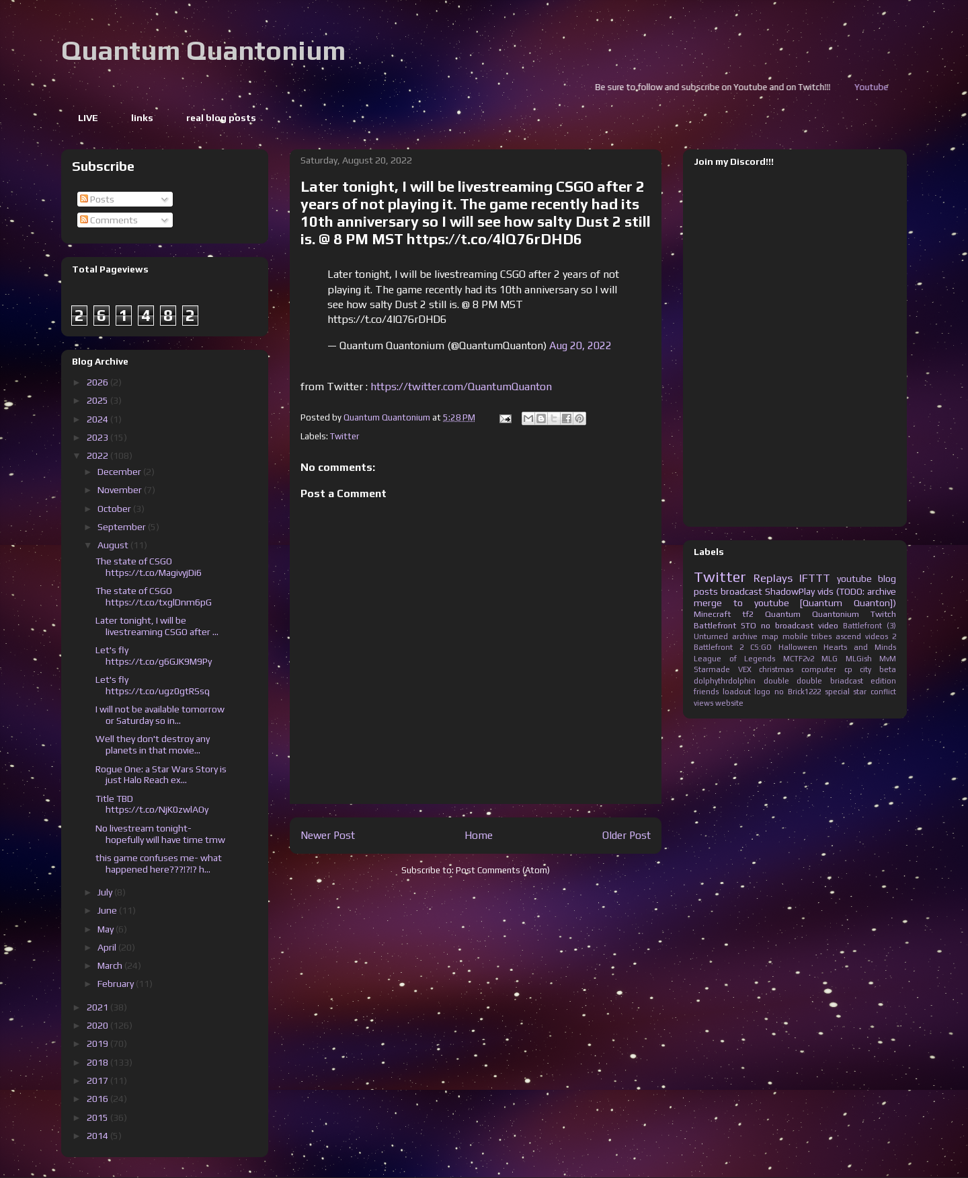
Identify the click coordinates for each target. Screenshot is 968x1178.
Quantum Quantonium (203, 50)
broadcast (741, 591)
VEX (745, 669)
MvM (887, 659)
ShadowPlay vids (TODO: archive (830, 591)
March (110, 965)
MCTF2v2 (798, 659)
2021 (98, 1007)
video (828, 625)
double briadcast (830, 681)
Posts (97, 199)
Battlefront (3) (869, 626)
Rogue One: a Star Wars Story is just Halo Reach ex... (161, 775)
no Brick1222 (797, 692)
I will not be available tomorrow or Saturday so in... (160, 715)
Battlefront (715, 625)
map (770, 636)
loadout (737, 692)
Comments (109, 220)
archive (745, 636)
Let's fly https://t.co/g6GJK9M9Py (153, 656)
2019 (98, 1043)
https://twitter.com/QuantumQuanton (461, 386)
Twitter (344, 436)
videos (876, 636)
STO (748, 625)
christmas (776, 669)
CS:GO (761, 647)
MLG (829, 659)
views (703, 703)
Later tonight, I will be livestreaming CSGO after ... (156, 626)
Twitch (883, 614)
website (729, 703)
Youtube (895, 87)
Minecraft (712, 614)
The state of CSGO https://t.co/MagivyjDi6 (148, 567)
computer (818, 669)
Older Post (626, 835)
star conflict (874, 692)
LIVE (88, 117)
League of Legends (734, 659)
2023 (98, 437)
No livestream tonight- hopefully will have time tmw (160, 834)
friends (706, 692)
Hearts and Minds (859, 647)
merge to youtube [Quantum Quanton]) (795, 602)
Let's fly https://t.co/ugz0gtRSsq (152, 685)
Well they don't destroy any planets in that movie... (152, 744)
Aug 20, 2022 (580, 345)
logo (762, 692)
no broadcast (787, 625)
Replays (773, 578)
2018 (98, 1062)
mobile (795, 636)
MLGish (859, 659)
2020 (98, 1025)
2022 (98, 455)
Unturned (711, 636)
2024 (98, 419)
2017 (98, 1080)
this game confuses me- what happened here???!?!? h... (158, 863)
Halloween (797, 647)
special (837, 692)
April (107, 947)
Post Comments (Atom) (503, 870)
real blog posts (221, 117)
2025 (98, 400)
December (120, 471)
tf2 (748, 614)
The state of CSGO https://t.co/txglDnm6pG (153, 596)
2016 (98, 1098)
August (113, 545)
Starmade (712, 669)
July (105, 892)
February (116, 983)
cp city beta (870, 669)
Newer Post (327, 835)
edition (883, 681)
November (120, 489)
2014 (98, 1135)
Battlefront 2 (718, 647)
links (142, 117)
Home (479, 835)
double (776, 681)
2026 (98, 382)
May (106, 929)
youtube (854, 578)
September (122, 526)
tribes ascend (836, 636)
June (108, 910)
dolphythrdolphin (725, 681)
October (115, 508)
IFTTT (814, 578)
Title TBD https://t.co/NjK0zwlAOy (151, 804)
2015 (98, 1117)
